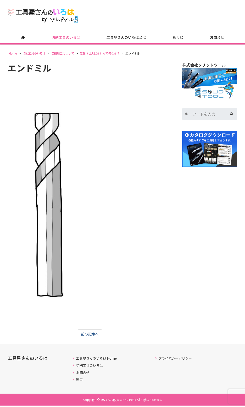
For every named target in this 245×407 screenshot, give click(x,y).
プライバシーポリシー (175, 360)
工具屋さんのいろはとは (126, 38)
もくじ (178, 38)
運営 (79, 381)
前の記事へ (90, 335)
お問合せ (217, 38)
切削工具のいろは (65, 38)
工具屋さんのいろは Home (96, 360)
